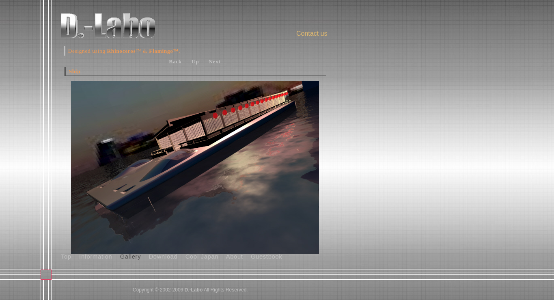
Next (214, 61)
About (234, 256)
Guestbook (266, 256)
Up (195, 61)
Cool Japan (201, 256)
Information (95, 256)
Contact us (311, 33)
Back (175, 61)
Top (66, 256)
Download (163, 256)
